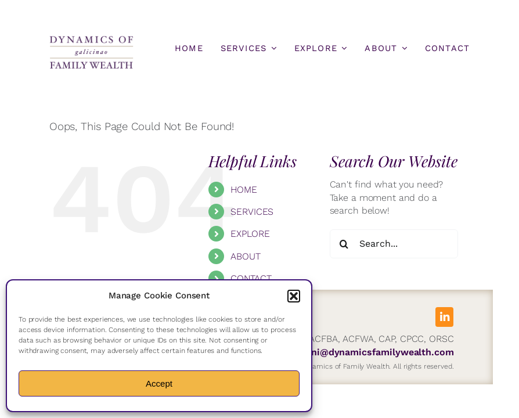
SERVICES (251, 211)
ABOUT (245, 256)
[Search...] (394, 243)
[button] (294, 296)
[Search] (344, 243)
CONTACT (250, 278)
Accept (159, 383)
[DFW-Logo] (91, 39)
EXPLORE (249, 233)
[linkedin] (444, 317)
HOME (243, 189)
